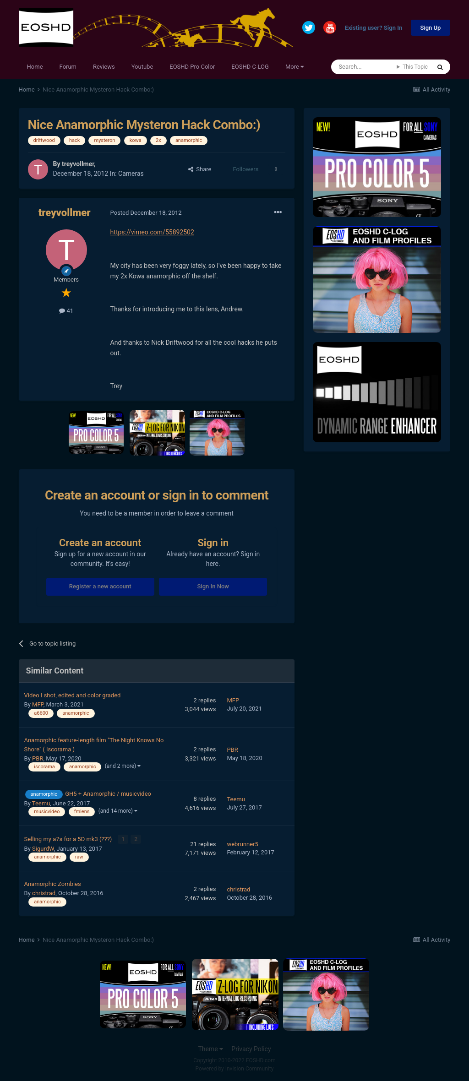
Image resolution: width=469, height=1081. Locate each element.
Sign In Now (213, 586)
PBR (37, 758)
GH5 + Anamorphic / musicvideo (108, 793)
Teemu (41, 803)
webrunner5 (242, 843)
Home (35, 66)
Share (200, 169)
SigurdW (43, 847)
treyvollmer (78, 164)
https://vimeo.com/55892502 (152, 232)
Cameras (131, 173)
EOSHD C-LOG (250, 66)
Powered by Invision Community (235, 1068)
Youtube (142, 66)
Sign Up (430, 27)
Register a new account (100, 586)
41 (66, 310)
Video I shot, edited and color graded (72, 695)
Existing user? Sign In (374, 28)
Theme (210, 1048)
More (294, 66)
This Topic (415, 67)
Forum (68, 66)
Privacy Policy (251, 1048)
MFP (38, 704)
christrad (43, 892)
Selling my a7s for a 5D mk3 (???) (69, 838)
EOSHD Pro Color (192, 66)
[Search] (364, 67)
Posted (146, 212)
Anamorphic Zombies (52, 883)
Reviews (104, 66)
